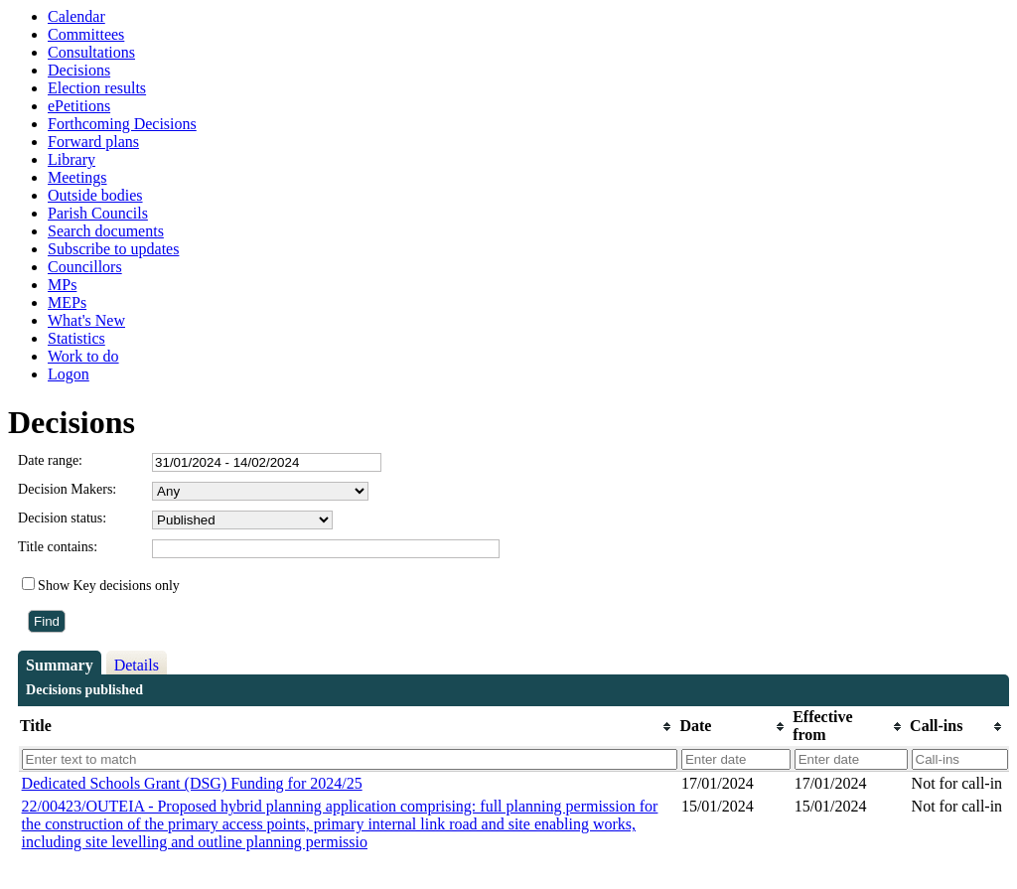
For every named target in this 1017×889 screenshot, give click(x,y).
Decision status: (62, 518)
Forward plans (93, 141)
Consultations (91, 52)
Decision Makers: (67, 489)
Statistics (76, 338)
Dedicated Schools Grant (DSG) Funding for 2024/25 (192, 783)
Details (136, 665)
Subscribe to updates (113, 248)
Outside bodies (95, 195)
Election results (97, 87)
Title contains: (57, 546)
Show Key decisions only (109, 585)
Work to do (83, 356)
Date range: (50, 460)
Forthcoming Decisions (122, 123)
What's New (86, 320)
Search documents (106, 230)
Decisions (79, 70)
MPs (62, 284)
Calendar (76, 16)
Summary (59, 665)
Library (71, 159)
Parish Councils (98, 213)
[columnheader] (348, 726)
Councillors (85, 266)
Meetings (77, 177)
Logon (68, 374)
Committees (86, 34)
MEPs (67, 302)
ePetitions (79, 105)
